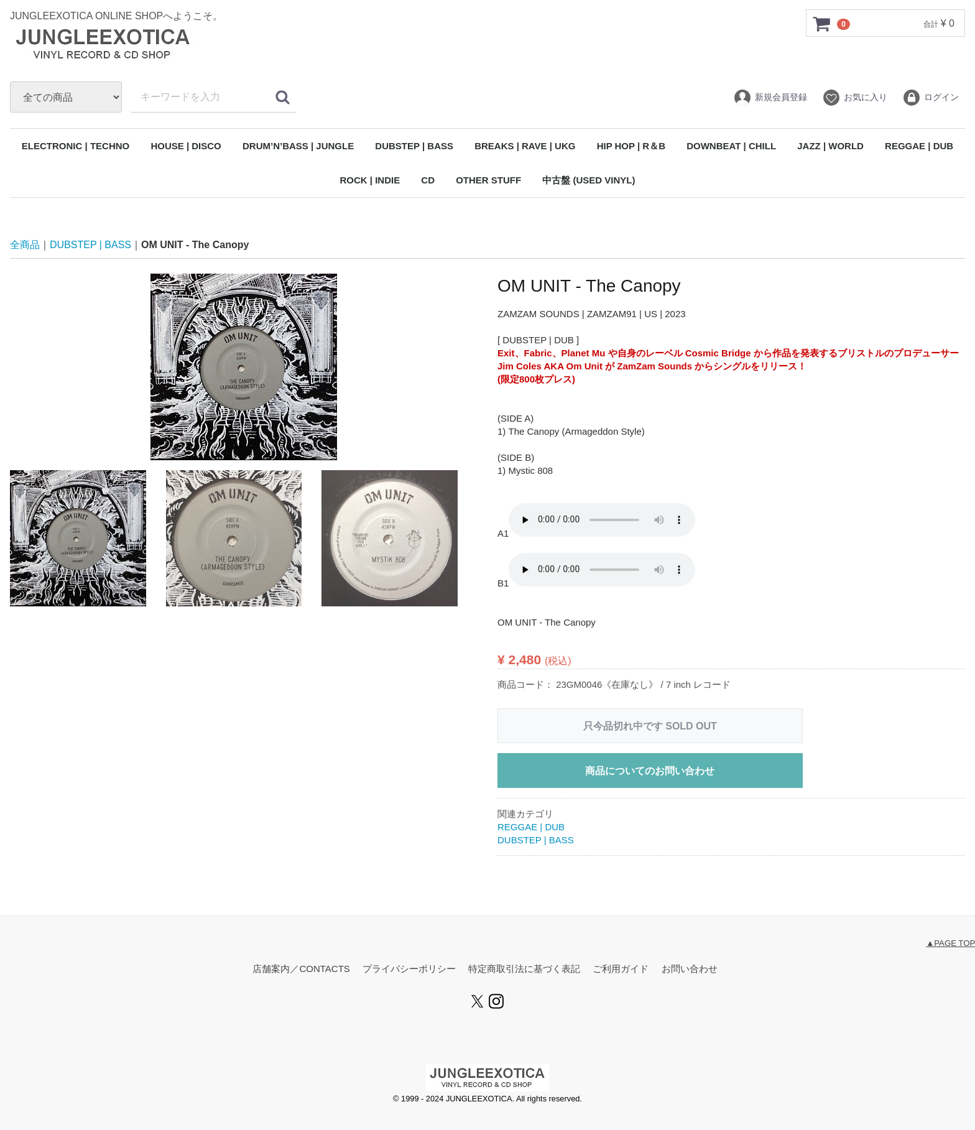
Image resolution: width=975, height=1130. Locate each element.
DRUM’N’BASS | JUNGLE (298, 146)
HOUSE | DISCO (185, 146)
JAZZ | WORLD (830, 146)
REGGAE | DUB (919, 146)
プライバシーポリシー (409, 969)
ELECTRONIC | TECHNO (75, 146)
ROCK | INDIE (370, 180)
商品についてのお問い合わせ (649, 771)
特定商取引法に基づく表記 (524, 969)
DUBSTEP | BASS (414, 146)
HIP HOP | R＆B (631, 146)
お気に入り (854, 97)
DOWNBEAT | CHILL (731, 146)
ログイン (930, 97)
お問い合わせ (690, 969)
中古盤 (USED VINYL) (588, 180)
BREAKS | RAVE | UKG (524, 146)
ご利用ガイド (621, 969)
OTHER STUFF (488, 180)
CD (428, 180)
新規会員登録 (770, 97)
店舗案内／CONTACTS (300, 969)
